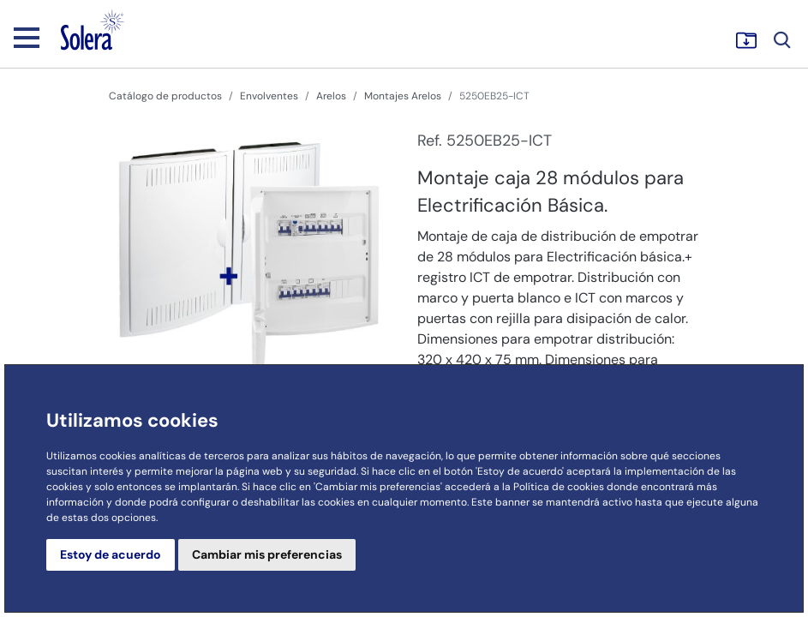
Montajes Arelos (402, 96)
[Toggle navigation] (26, 37)
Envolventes (269, 96)
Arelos (331, 96)
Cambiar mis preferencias (267, 554)
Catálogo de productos (165, 96)
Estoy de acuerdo (110, 554)
